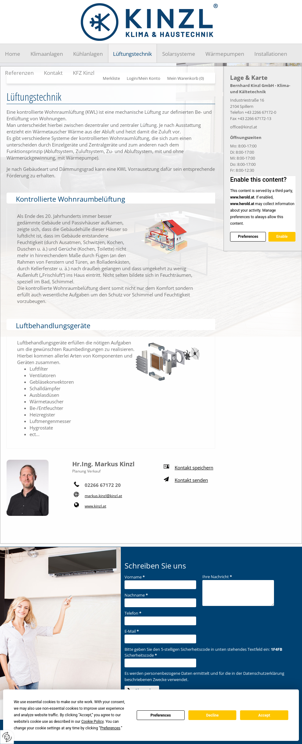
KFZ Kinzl (83, 72)
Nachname (136, 595)
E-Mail (132, 631)
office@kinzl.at (243, 127)
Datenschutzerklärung (263, 673)
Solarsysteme (178, 53)
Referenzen (19, 72)
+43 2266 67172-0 (260, 112)
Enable (281, 236)
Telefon (133, 613)
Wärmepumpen (224, 53)
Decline (212, 715)
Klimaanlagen (47, 53)
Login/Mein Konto (143, 78)
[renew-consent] (7, 737)
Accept (264, 715)
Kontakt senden (191, 480)
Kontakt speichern (194, 467)
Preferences (160, 715)
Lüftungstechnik (132, 53)
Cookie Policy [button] (92, 721)
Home (12, 53)
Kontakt (53, 72)
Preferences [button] (110, 728)
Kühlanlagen (88, 53)
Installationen (270, 53)
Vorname (135, 577)
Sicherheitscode (141, 655)
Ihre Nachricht (217, 576)
